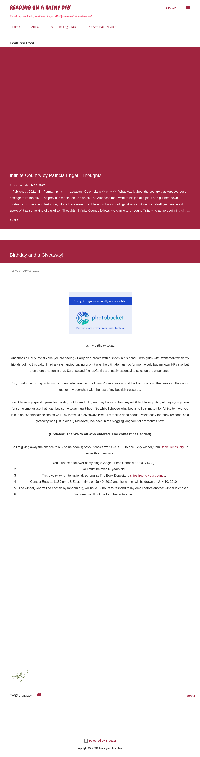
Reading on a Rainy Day (40, 7)
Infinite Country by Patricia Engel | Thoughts (55, 175)
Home (14, 27)
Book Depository (172, 447)
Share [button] (14, 220)
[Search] (171, 8)
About (33, 27)
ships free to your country (147, 475)
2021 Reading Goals (60, 27)
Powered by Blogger (100, 740)
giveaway (26, 695)
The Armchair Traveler (99, 27)
